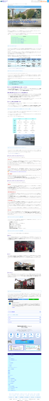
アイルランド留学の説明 (24, 311)
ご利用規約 (38, 399)
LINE (34, 299)
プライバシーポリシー (25, 399)
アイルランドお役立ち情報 (11, 381)
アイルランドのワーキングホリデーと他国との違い (18, 39)
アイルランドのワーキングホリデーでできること (18, 38)
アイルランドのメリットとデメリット (12, 367)
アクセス (20, 399)
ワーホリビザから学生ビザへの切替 (13, 387)
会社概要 (13, 307)
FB (13, 299)
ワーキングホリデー (10, 375)
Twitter (23, 299)
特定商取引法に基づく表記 (32, 399)
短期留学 (9, 370)
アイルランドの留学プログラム (11, 390)
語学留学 (9, 373)
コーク (24, 319)
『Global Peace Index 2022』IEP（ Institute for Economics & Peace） (18, 171)
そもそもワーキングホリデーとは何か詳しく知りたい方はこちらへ (17, 68)
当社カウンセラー (15, 399)
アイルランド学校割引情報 (11, 378)
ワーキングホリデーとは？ (15, 37)
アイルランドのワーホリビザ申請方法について (14, 153)
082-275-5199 (44, 1)
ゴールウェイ (24, 322)
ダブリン (24, 317)
